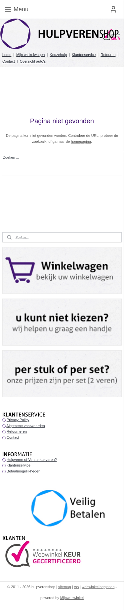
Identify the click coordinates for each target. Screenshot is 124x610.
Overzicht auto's (33, 61)
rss (76, 587)
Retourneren (17, 431)
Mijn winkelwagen (30, 55)
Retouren (108, 55)
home (7, 55)
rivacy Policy (19, 420)
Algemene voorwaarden (25, 426)
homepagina (81, 141)
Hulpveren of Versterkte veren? (32, 460)
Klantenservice (84, 55)
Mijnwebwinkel (72, 598)
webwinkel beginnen (98, 587)
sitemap (64, 587)
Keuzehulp (58, 55)
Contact (8, 61)
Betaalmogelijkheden (23, 471)
